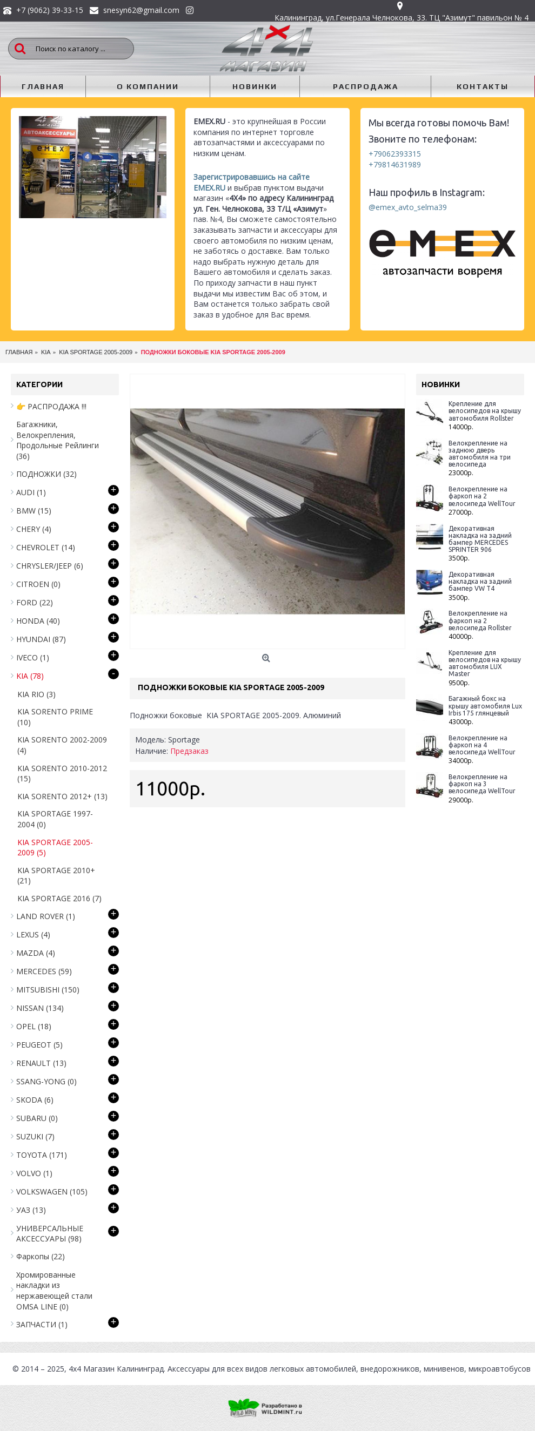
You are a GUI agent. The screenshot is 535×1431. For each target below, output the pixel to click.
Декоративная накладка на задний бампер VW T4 (480, 581)
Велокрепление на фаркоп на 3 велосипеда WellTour (482, 783)
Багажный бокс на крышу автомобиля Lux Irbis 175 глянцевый (485, 705)
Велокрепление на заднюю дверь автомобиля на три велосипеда (480, 454)
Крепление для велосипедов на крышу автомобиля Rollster (485, 410)
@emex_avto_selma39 (408, 207)
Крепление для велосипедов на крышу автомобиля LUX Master (485, 663)
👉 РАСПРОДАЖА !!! (51, 406)
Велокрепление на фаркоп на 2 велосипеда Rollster (480, 620)
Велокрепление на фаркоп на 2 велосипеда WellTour (482, 496)
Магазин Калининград (123, 1369)
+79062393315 (395, 153)
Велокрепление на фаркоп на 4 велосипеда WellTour (482, 744)
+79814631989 (395, 164)
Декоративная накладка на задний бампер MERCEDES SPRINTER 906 (480, 539)
